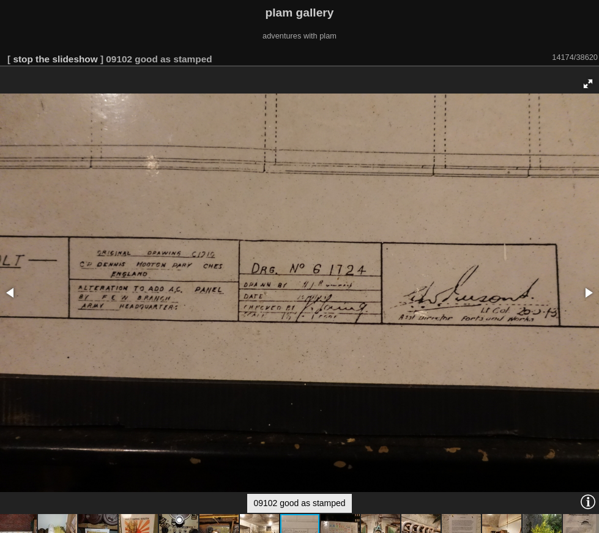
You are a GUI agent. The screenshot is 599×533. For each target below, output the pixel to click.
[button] (588, 84)
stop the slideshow (55, 59)
